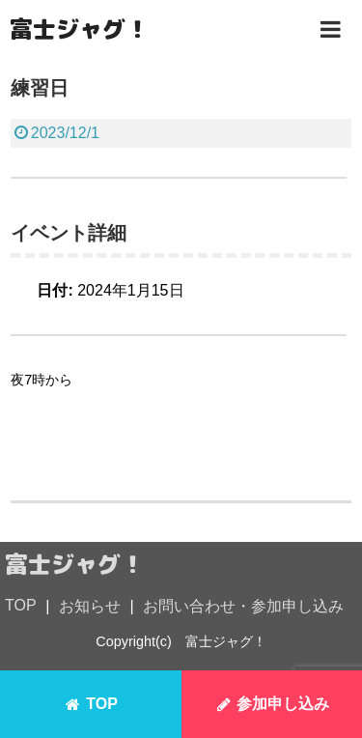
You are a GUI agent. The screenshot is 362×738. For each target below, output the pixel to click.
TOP (21, 605)
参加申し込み (271, 704)
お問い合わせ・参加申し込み (243, 606)
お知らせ (90, 606)
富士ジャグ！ (79, 29)
